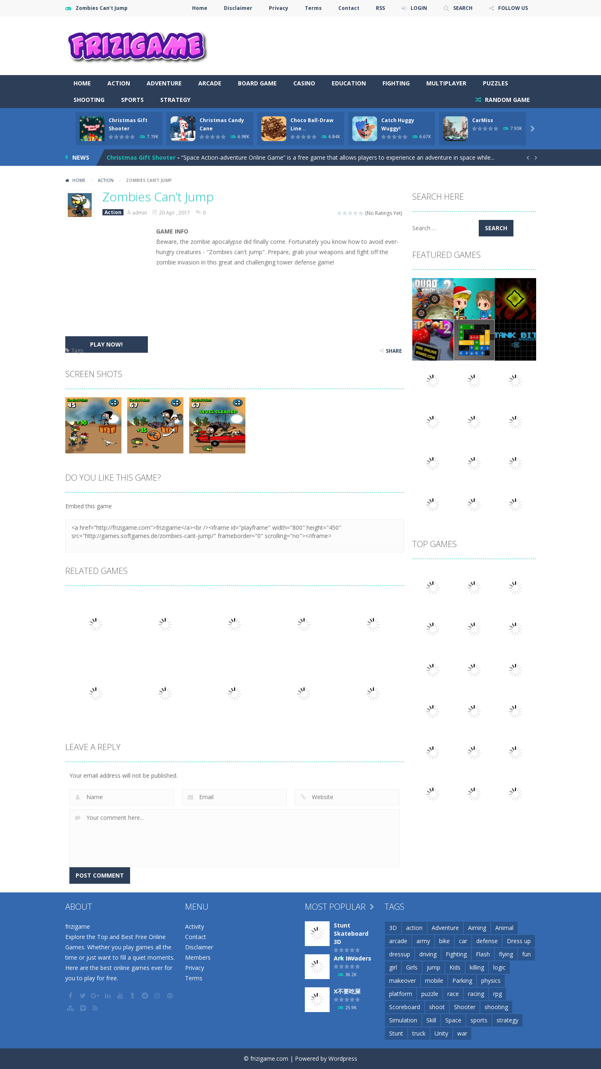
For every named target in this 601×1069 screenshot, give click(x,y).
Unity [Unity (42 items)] (441, 1033)
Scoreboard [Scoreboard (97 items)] (404, 1007)
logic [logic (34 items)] (499, 967)
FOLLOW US (513, 8)
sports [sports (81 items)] (478, 1020)
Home (199, 8)
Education (349, 83)
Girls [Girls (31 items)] (412, 967)
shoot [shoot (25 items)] (437, 1007)
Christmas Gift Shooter (141, 157)
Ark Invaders (352, 958)
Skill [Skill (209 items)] (431, 1020)
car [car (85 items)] (463, 941)
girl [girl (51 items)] (393, 967)
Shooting (89, 100)
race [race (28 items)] (453, 994)
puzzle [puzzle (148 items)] (429, 994)
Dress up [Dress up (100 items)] (519, 941)
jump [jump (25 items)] (433, 967)
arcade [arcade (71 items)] (398, 941)
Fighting (396, 83)
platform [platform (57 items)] (400, 994)
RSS (380, 8)
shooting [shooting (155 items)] (496, 1007)
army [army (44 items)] (423, 941)
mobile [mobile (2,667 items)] (434, 980)
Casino (304, 83)
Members (198, 957)
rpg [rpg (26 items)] (497, 994)
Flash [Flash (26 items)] (483, 954)
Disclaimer (238, 8)
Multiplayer (446, 83)
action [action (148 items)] (414, 928)
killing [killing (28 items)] (477, 967)
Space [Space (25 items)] (453, 1020)
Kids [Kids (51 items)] (455, 967)
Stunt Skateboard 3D (351, 933)
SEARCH (463, 8)
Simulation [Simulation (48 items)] (403, 1020)
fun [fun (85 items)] (526, 954)
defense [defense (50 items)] (487, 941)
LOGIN (419, 8)
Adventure (164, 83)
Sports (132, 100)
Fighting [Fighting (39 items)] (456, 954)
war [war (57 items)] (462, 1033)
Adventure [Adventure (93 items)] (445, 928)
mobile (93, 350)
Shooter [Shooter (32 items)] (464, 1007)
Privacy (278, 8)
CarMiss (482, 120)
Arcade (209, 83)
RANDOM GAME (506, 100)
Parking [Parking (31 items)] (462, 980)
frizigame (77, 926)
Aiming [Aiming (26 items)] (477, 928)
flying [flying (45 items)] (506, 954)
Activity (194, 926)
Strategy (175, 100)
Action (118, 83)
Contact (348, 8)
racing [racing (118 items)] (476, 994)
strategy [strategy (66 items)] (507, 1020)
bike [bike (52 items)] (444, 941)
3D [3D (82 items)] (393, 928)
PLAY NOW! (106, 344)
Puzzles (495, 83)
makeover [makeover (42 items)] (402, 980)
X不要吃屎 (347, 991)
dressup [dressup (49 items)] (399, 954)
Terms (313, 8)
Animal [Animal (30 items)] (504, 928)
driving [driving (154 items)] (428, 954)
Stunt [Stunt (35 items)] (396, 1033)
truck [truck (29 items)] (418, 1033)
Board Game (257, 83)
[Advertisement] (385, 41)
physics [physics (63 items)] (491, 980)
